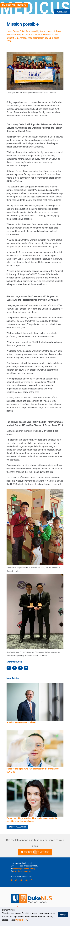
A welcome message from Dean (21, 722)
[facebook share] (9, 668)
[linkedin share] (20, 668)
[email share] (26, 668)
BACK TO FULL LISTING (17, 827)
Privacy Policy (21, 920)
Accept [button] (63, 915)
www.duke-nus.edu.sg (22, 871)
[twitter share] (15, 668)
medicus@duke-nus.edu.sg (24, 869)
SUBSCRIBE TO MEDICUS (35, 852)
